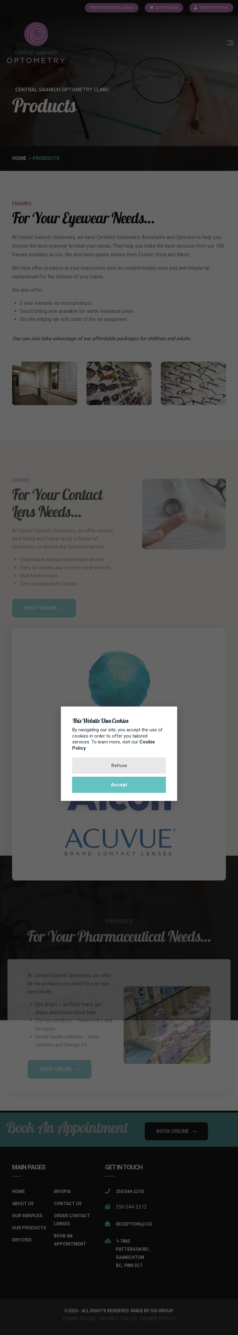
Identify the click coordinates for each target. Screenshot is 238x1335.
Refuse (119, 765)
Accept (119, 785)
